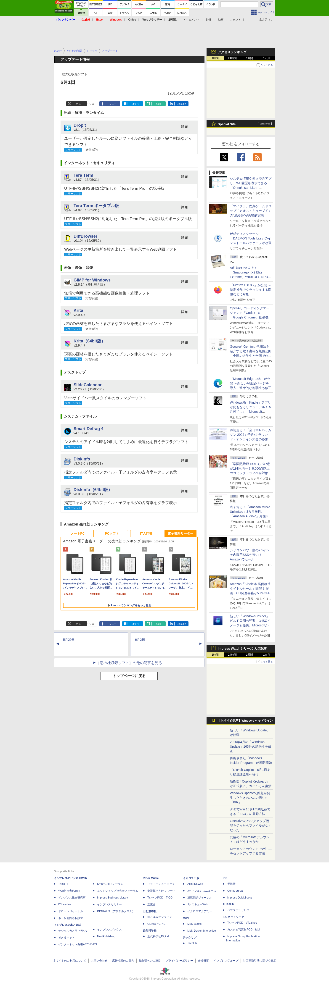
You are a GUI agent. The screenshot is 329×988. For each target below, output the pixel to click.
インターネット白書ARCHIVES (77, 944)
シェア (113, 103)
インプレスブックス (109, 929)
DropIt (80, 125)
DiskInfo (82, 459)
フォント (235, 19)
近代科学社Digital (158, 936)
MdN (186, 918)
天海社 (231, 884)
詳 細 (184, 127)
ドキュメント (191, 19)
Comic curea (235, 890)
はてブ (135, 103)
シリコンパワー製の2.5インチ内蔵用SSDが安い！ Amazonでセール (249, 554)
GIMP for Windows (92, 280)
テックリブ (189, 937)
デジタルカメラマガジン (73, 930)
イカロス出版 (191, 878)
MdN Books (194, 923)
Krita (78, 310)
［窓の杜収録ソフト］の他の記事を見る (129, 663)
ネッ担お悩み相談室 (70, 918)
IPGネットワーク (233, 917)
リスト (93, 103)
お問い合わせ (99, 960)
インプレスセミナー (109, 904)
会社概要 (203, 960)
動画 (220, 19)
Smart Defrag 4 (88, 428)
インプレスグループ (226, 960)
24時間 (232, 58)
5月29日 (69, 639)
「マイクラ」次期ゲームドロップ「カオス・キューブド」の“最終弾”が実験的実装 (250, 210)
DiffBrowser (85, 236)
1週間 (249, 58)
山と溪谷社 (150, 911)
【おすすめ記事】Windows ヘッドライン (245, 720)
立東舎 (151, 904)
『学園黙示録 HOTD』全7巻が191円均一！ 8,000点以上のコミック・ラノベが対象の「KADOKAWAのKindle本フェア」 (250, 473)
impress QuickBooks (239, 897)
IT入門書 (146, 533)
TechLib (192, 943)
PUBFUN (228, 904)
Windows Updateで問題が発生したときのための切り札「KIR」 (250, 797)
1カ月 (266, 58)
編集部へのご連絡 (150, 960)
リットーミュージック (161, 884)
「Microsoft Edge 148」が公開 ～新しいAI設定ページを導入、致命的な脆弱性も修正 (250, 383)
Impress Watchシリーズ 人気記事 (242, 648)
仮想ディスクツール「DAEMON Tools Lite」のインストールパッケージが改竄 (250, 238)
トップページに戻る (129, 676)
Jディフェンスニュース (201, 890)
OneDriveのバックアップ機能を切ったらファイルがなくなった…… (250, 825)
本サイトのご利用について (69, 960)
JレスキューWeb (197, 904)
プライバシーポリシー (179, 960)
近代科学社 (150, 930)
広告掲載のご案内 (123, 960)
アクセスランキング (232, 52)
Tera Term (83, 175)
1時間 (215, 58)
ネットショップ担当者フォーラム (117, 890)
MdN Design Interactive (201, 930)
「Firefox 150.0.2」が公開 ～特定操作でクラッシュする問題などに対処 (250, 289)
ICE (225, 878)
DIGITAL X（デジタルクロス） (116, 911)
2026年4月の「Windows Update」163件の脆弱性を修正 (250, 746)
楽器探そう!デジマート (161, 890)
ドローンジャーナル (70, 911)
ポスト (79, 103)
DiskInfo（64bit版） (93, 489)
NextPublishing (106, 936)
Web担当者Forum (69, 890)
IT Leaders (64, 904)
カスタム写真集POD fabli (243, 929)
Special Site (227, 124)
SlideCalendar (88, 384)
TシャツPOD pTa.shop (242, 922)
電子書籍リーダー (180, 533)
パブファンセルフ (238, 910)
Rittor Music (151, 878)
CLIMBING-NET (157, 923)
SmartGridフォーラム (110, 884)
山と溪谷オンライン (159, 917)
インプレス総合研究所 (72, 897)
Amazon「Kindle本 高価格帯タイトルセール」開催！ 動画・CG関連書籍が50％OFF (250, 588)
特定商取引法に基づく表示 (259, 960)
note (158, 103)
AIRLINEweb (195, 884)
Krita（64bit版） (89, 341)
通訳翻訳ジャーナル (199, 897)
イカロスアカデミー (199, 911)
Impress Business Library (112, 897)
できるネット (66, 937)
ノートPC (78, 533)
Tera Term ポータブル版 (96, 205)
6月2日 (140, 639)
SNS (209, 19)
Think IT (63, 884)
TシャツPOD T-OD (159, 897)
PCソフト (112, 533)
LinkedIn (181, 103)
